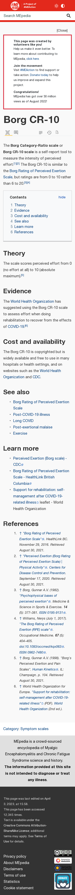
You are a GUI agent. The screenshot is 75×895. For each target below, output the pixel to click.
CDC (36, 377)
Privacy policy (15, 856)
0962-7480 (35, 652)
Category (11, 729)
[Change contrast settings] (63, 6)
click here (32, 59)
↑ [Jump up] (20, 533)
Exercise (20, 433)
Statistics (12, 882)
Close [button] (62, 30)
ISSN (42, 612)
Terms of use (15, 875)
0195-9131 (55, 612)
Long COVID (23, 421)
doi (21, 646)
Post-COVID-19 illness (31, 415)
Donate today (39, 75)
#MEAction (27, 70)
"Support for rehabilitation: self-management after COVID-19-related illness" (44, 698)
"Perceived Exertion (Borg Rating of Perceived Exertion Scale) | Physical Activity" (44, 562)
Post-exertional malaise (32, 427)
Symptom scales (34, 729)
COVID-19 (16, 327)
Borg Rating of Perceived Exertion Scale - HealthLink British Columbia (41, 477)
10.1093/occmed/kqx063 (43, 646)
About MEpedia (16, 863)
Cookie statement (19, 888)
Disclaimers (13, 869)
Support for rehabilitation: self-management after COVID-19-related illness (39, 496)
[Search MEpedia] (37, 15)
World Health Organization (32, 301)
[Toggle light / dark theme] (56, 6)
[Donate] (63, 881)
